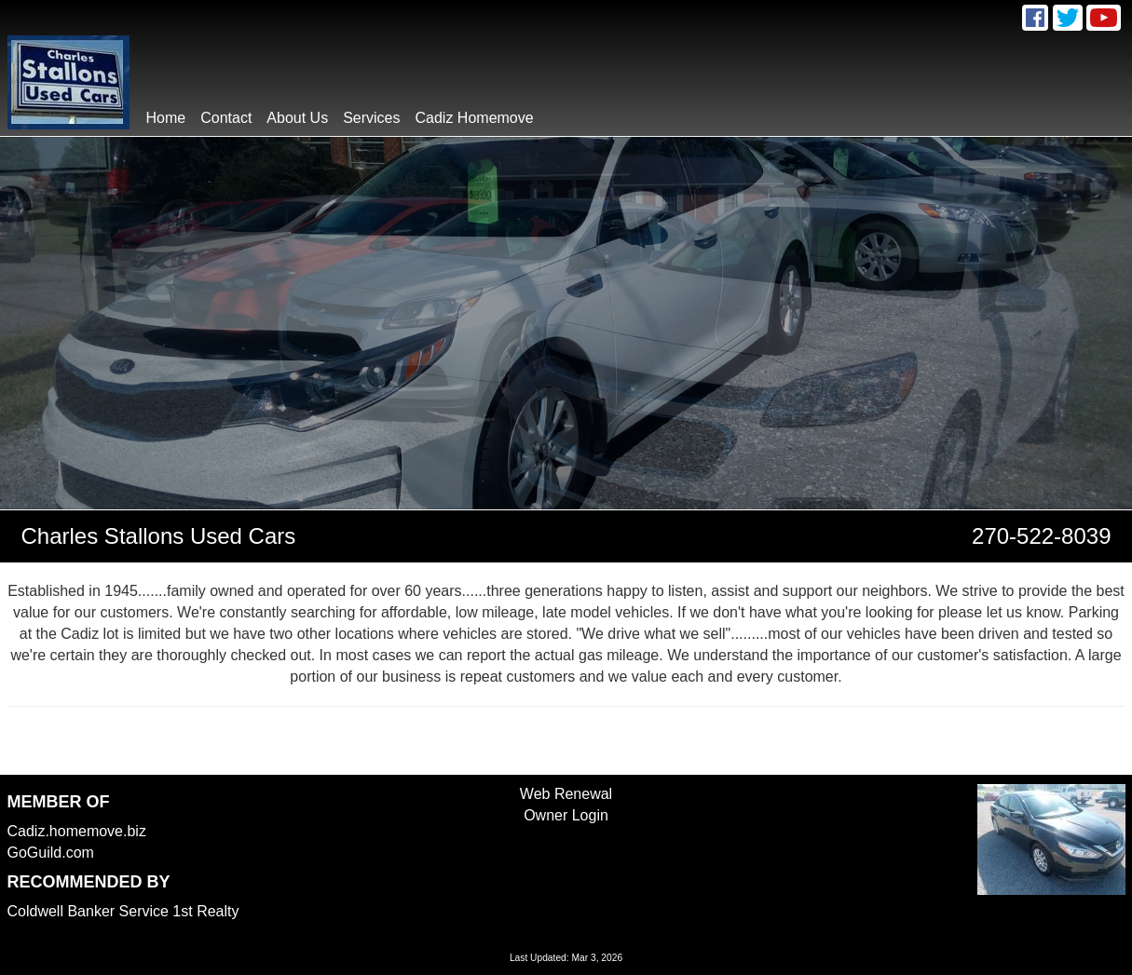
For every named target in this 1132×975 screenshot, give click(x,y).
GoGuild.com (50, 852)
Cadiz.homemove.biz (76, 831)
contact (226, 118)
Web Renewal (566, 794)
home (166, 118)
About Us (297, 118)
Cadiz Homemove (475, 118)
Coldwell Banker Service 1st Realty (123, 911)
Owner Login (566, 815)
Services (371, 118)
